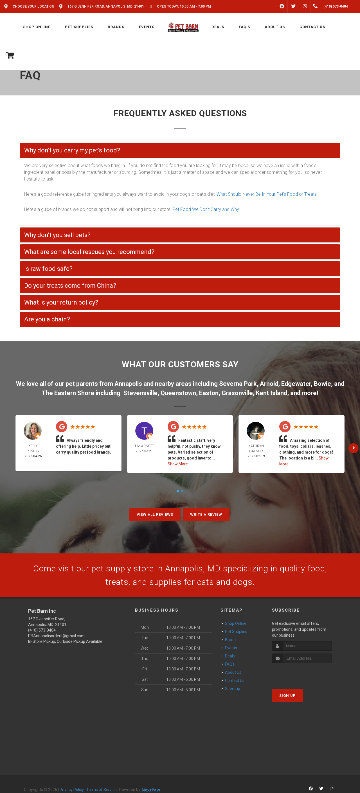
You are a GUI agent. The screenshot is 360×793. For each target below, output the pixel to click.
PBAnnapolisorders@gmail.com (56, 636)
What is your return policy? (61, 302)
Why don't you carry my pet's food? (72, 150)
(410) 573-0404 (42, 630)
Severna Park (238, 383)
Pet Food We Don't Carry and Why (205, 209)
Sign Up (287, 695)
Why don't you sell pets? (57, 234)
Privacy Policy (72, 789)
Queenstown (178, 392)
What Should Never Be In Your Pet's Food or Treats (267, 194)
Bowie (322, 383)
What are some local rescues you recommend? (89, 251)
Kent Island (271, 392)
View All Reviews (155, 514)
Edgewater (296, 383)
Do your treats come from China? (70, 285)
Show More (178, 464)
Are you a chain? (47, 319)
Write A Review (206, 514)
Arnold (269, 383)
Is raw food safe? (48, 268)
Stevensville (140, 392)
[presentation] (302, 673)
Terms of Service (101, 789)
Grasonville (237, 392)
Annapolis (128, 383)
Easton (209, 392)
